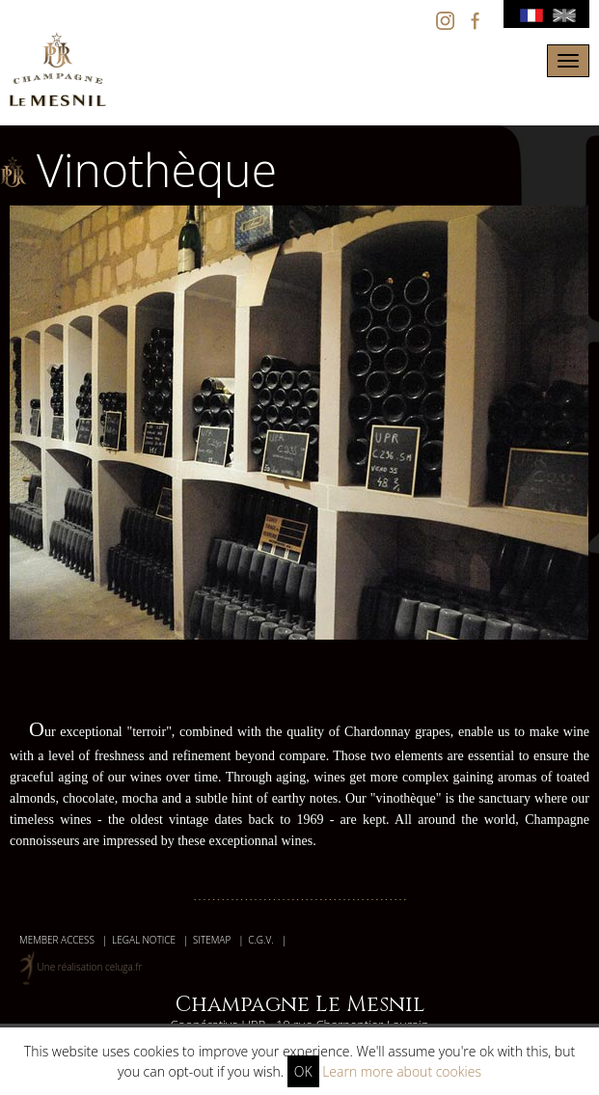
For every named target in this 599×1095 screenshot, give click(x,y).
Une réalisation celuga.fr (90, 966)
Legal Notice (144, 939)
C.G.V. (260, 939)
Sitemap (212, 939)
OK (303, 1071)
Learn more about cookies (401, 1071)
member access (57, 939)
